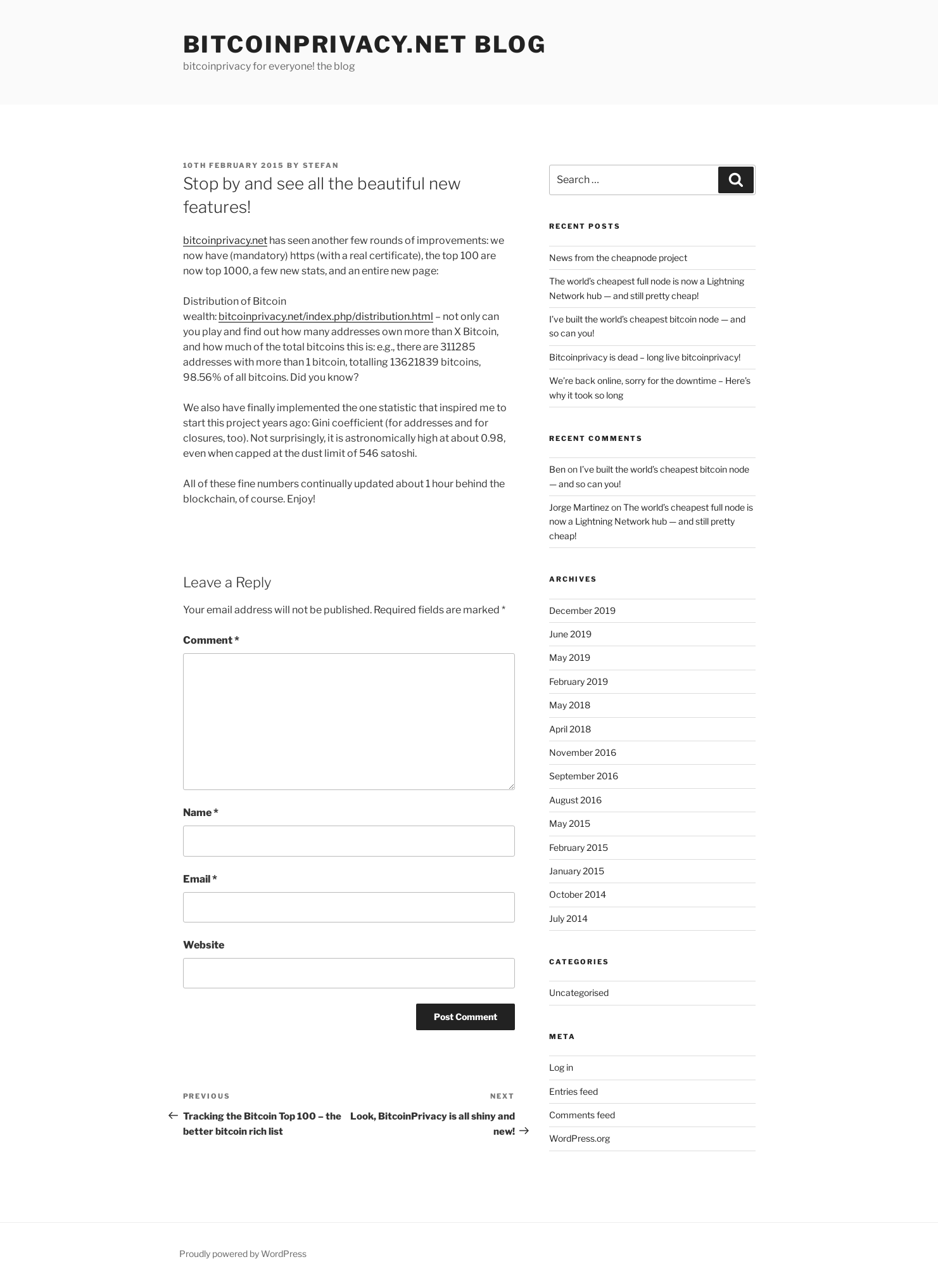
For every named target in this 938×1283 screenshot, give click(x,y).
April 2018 (570, 729)
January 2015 (576, 870)
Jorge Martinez (579, 507)
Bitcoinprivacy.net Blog (365, 44)
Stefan (321, 165)
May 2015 (569, 823)
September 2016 (583, 775)
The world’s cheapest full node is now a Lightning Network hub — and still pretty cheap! (651, 521)
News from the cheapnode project (618, 257)
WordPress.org (579, 1138)
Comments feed (582, 1114)
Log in (561, 1067)
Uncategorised (579, 992)
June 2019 (570, 634)
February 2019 (578, 681)
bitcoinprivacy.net (225, 240)
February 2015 (578, 847)
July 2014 (568, 918)
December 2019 (582, 610)
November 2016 (582, 752)
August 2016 (575, 800)
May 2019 (569, 657)
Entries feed (573, 1091)
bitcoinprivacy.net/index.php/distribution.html (326, 316)
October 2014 (577, 894)
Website (203, 945)
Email (200, 879)
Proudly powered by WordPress (243, 1253)
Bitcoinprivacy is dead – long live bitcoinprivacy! (644, 357)
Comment (211, 640)
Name (201, 813)
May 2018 (569, 704)
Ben (557, 469)
